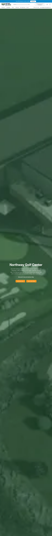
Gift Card (17, 7)
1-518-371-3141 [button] (36, 7)
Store (13, 7)
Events (27, 7)
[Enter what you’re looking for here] (21, 4)
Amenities (8, 7)
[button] (33, 1)
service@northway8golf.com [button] (45, 7)
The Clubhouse (22, 7)
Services (3, 7)
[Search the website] (29, 4)
